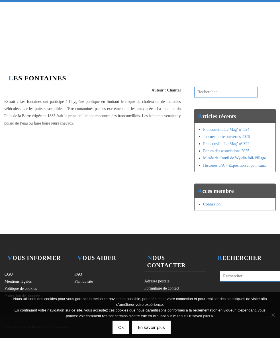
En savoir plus (151, 327)
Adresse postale (156, 281)
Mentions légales (18, 281)
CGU (9, 274)
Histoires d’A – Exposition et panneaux (234, 165)
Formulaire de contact (161, 288)
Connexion (211, 204)
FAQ (78, 274)
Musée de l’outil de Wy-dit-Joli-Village (234, 158)
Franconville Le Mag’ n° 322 (226, 144)
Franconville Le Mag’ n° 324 (226, 129)
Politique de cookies (21, 288)
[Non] (273, 315)
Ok (121, 327)
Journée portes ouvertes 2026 (226, 137)
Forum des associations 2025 (226, 151)
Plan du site (83, 281)
